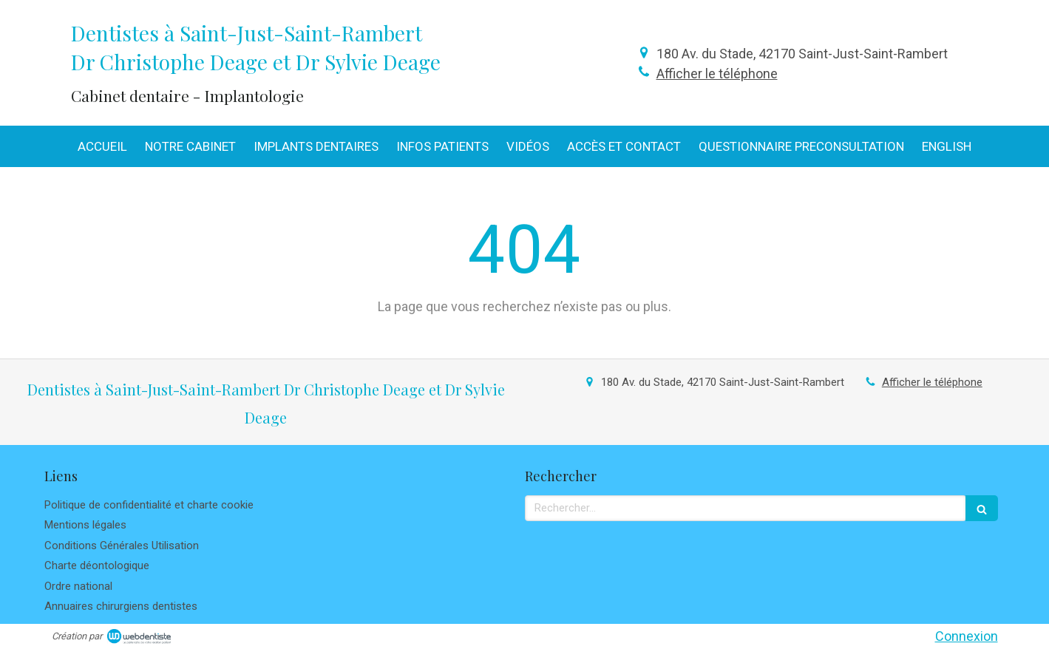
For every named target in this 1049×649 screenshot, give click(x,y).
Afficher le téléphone (717, 73)
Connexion (966, 636)
